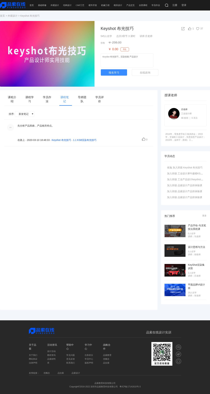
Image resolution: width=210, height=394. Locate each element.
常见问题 (70, 355)
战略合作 (106, 346)
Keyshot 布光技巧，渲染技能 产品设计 (127, 60)
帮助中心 (70, 346)
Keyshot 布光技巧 (192, 167)
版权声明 (89, 363)
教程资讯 (51, 355)
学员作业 (156, 5)
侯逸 (169, 167)
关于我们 (33, 355)
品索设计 (76, 373)
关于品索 (32, 346)
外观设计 (55, 5)
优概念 (106, 359)
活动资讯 (52, 344)
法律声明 (33, 363)
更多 (204, 216)
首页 (32, 5)
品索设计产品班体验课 (190, 185)
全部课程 (143, 5)
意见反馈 (70, 359)
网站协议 (33, 359)
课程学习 (29, 99)
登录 (183, 5)
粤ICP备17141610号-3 (130, 386)
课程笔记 (64, 99)
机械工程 (105, 5)
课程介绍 (12, 99)
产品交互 (130, 5)
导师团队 (82, 99)
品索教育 (107, 355)
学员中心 (89, 359)
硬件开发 (93, 5)
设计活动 (51, 351)
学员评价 (99, 99)
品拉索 (106, 363)
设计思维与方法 (196, 247)
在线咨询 (145, 72)
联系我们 (70, 363)
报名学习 (114, 72)
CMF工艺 (80, 5)
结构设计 (67, 5)
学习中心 (88, 346)
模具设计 (118, 5)
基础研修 (42, 5)
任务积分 (89, 355)
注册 (174, 5)
